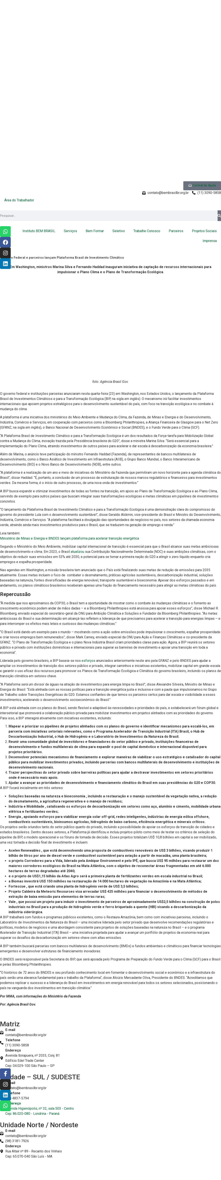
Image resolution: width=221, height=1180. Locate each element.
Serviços (70, 231)
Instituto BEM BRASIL (38, 231)
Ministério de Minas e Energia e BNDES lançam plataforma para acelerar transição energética (69, 538)
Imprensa (210, 241)
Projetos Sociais (204, 231)
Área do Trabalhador (19, 200)
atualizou (78, 552)
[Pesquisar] (219, 215)
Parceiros (176, 231)
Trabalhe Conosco (146, 231)
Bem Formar (95, 231)
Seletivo (118, 231)
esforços (89, 661)
